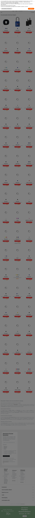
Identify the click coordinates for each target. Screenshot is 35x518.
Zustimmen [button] (31, 8)
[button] (34, 1)
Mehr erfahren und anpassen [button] (6, 8)
